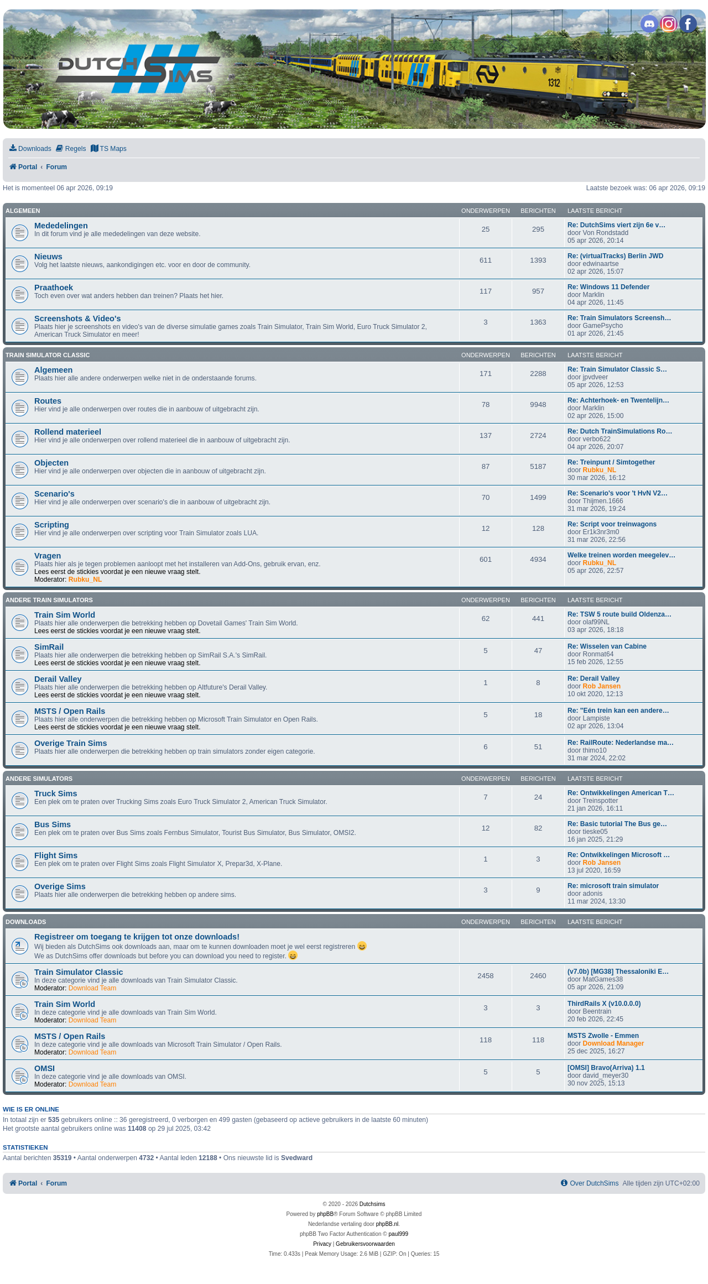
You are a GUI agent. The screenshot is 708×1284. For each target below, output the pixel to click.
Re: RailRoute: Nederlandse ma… (621, 743)
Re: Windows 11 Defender (608, 287)
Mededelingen (61, 225)
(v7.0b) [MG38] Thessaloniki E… (618, 971)
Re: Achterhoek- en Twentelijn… (618, 400)
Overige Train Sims (70, 743)
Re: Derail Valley (594, 678)
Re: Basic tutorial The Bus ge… (617, 824)
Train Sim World (64, 614)
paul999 (399, 1234)
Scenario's (54, 493)
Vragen (47, 555)
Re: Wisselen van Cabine (607, 646)
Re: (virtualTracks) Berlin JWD (615, 256)
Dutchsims (373, 1204)
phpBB (325, 1214)
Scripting (51, 524)
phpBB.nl (387, 1224)
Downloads (26, 921)
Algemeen (23, 210)
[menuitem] (29, 149)
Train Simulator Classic (48, 355)
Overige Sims (60, 886)
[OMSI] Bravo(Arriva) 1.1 (606, 1068)
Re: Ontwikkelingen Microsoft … (619, 855)
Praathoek (53, 287)
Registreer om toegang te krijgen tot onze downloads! (137, 936)
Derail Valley (58, 679)
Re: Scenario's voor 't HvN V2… (618, 493)
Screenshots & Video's (77, 318)
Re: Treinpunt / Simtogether (611, 462)
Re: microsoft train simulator (613, 886)
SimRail (49, 647)
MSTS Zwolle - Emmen (603, 1036)
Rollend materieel (67, 431)
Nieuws (48, 256)
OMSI (44, 1068)
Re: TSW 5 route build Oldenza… (619, 614)
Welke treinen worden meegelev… (621, 555)
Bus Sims (52, 824)
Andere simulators (39, 778)
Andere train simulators (49, 600)
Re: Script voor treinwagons (612, 524)
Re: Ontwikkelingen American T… (621, 793)
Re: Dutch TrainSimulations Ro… (620, 431)
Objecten (51, 462)
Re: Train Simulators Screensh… (619, 318)
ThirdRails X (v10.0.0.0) (604, 1004)
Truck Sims (55, 793)
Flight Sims (55, 855)
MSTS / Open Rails (69, 711)
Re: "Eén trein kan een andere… (618, 710)
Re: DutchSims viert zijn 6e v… (616, 225)
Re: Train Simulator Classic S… (617, 369)
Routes (47, 400)
